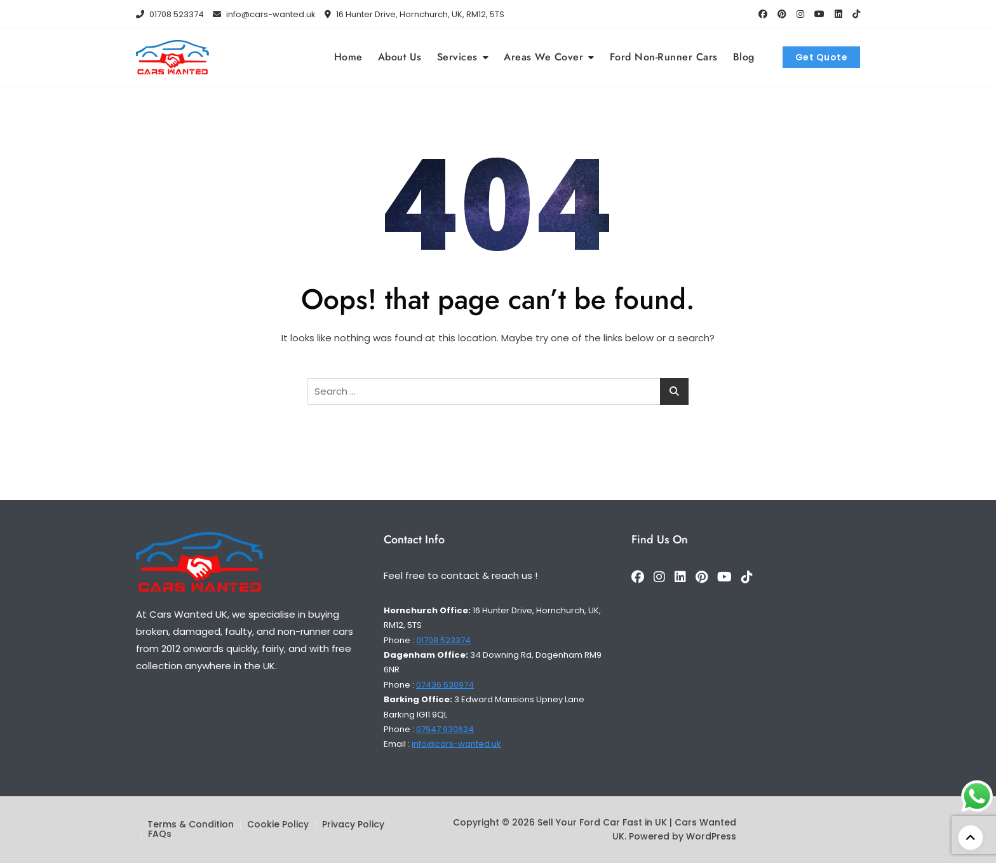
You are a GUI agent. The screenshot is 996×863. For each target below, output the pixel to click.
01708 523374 (170, 14)
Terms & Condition (190, 824)
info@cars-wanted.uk (264, 14)
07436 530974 (445, 685)
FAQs (160, 833)
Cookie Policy (278, 824)
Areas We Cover (543, 57)
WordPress (711, 836)
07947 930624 (445, 729)
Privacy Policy (353, 824)
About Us (400, 57)
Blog (744, 57)
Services (457, 57)
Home (348, 57)
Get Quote (821, 57)
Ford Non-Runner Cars (664, 57)
